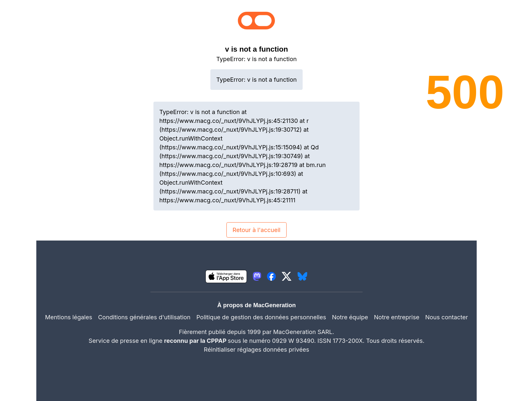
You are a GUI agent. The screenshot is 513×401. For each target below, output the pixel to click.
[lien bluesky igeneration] (302, 276)
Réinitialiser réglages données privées (256, 349)
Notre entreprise (396, 317)
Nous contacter (446, 317)
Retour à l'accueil (256, 229)
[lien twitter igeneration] (287, 276)
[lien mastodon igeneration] (257, 276)
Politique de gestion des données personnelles (261, 317)
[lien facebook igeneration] (271, 276)
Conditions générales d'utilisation (144, 317)
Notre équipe (350, 317)
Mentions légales (68, 317)
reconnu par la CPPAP (196, 340)
